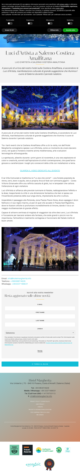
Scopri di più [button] (9, 30)
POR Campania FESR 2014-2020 (40, 412)
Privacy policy (35, 401)
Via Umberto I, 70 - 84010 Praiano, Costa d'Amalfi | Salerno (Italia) (40, 383)
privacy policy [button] (64, 4)
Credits (40, 407)
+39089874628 (17, 281)
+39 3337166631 (48, 391)
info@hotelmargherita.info (19, 279)
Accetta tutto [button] (70, 30)
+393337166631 (20, 284)
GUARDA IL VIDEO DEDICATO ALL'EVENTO (40, 171)
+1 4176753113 (48, 394)
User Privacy (40, 404)
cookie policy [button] (59, 8)
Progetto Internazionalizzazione (40, 409)
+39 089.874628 (41, 388)
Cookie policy (45, 401)
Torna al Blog (41, 364)
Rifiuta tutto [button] (54, 30)
